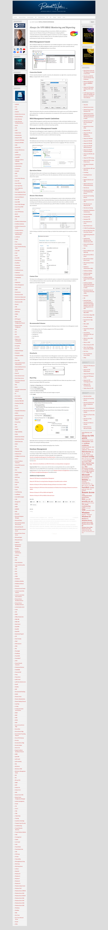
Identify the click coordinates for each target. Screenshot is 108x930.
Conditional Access (19, 270)
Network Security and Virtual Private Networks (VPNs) (89, 291)
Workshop (17, 908)
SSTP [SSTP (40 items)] (92, 501)
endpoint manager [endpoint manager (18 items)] (90, 454)
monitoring (72, 524)
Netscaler (17, 586)
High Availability (18, 431)
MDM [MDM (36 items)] (87, 472)
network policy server (19, 607)
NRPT (16, 614)
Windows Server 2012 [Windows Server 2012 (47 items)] (87, 522)
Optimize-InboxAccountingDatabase (61, 470)
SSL (16, 777)
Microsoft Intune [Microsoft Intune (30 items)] (85, 477)
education (17, 336)
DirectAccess (17, 292)
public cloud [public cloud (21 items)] (84, 489)
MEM (16, 506)
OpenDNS (17, 626)
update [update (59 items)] (84, 508)
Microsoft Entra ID (19, 527)
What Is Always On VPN (89, 344)
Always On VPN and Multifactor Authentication (88, 134)
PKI (47, 17)
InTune (16, 458)
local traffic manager (19, 497)
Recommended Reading (20, 691)
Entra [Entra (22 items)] (83, 458)
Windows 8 (17, 881)
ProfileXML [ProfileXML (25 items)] (92, 487)
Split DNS (17, 756)
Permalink (50, 517)
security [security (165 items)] (85, 501)
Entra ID (17, 373)
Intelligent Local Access (20, 456)
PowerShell (17, 656)
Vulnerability (18, 859)
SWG (16, 792)
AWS (16, 173)
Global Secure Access (19, 415)
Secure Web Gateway (19, 738)
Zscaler (16, 921)
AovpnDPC (17, 157)
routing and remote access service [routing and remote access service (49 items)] (87, 496)
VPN (16, 851)
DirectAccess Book (30, 17)
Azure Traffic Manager (20, 204)
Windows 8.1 (17, 883)
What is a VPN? (87, 342)
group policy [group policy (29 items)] (89, 460)
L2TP (16, 484)
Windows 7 (17, 878)
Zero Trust (17, 915)
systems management (19, 801)
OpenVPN (17, 631)
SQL (16, 764)
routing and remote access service (58, 521)
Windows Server (55, 528)
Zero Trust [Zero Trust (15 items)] (83, 531)
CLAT (16, 253)
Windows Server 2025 (19, 905)
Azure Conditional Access (20, 194)
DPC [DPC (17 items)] (82, 453)
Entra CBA (17, 360)
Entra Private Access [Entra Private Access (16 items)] (88, 458)
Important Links (18, 451)
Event (16, 387)
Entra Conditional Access (20, 366)
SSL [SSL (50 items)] (89, 501)
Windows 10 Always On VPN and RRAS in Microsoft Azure (42, 495)
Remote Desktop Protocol (20, 701)
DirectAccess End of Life (20, 299)
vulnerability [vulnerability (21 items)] (88, 510)
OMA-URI (17, 621)
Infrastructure (18, 453)
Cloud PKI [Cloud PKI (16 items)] (83, 448)
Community (17, 265)
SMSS (16, 754)
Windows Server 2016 (19, 898)
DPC (35, 17)
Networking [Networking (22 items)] (84, 481)
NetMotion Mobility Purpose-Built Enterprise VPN (89, 279)
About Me (59, 17)
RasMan (17, 686)
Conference (17, 272)
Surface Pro (17, 787)
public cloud (17, 679)
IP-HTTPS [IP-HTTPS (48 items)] (89, 465)
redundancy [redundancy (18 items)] (84, 490)
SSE (16, 775)
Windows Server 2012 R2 (20, 895)
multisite (17, 555)
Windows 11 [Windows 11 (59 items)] (85, 518)
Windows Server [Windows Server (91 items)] (87, 520)
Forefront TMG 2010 (19, 401)
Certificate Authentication (20, 221)
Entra (16, 358)
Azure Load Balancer (19, 197)
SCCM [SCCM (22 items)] (87, 499)
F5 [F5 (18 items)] (82, 460)
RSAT (16, 715)
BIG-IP (16, 214)
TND (16, 811)
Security (17, 740)
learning (17, 487)
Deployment (17, 282)
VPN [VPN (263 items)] (83, 510)
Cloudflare (17, 262)
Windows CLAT (18, 888)
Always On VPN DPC (19, 142)
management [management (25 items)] (91, 471)
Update (16, 839)
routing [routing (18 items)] (83, 494)
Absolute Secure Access (20, 114)
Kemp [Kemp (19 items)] (83, 469)
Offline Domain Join (19, 616)
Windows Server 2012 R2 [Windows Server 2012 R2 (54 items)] (87, 524)
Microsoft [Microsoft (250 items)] (86, 475)
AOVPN (16, 152)
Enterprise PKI (87, 216)
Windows (49, 528)
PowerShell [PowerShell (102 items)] (85, 487)
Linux (16, 489)
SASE (16, 717)
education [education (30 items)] (88, 453)
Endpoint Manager (19, 350)
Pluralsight (17, 651)
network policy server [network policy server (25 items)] (86, 483)
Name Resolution (18, 562)
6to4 (16, 106)
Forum (16, 405)
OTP (16, 636)
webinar (17, 868)
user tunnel (17, 842)
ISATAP (16, 475)
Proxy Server (17, 677)
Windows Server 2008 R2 (20, 890)
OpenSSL (17, 629)
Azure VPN (17, 209)
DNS (16, 306)
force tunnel (17, 396)
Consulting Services (19, 275)
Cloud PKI (17, 258)
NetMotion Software (19, 583)
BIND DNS (17, 216)
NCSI (16, 574)
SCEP (16, 722)
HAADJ (16, 429)
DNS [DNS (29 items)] (92, 452)
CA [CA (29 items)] (82, 443)
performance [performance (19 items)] (86, 485)
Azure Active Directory (20, 178)
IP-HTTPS (17, 467)
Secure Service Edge (19, 731)
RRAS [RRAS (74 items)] (83, 499)
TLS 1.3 (16, 808)
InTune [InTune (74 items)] (84, 465)
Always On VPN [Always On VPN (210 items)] (88, 436)
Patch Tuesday (18, 638)
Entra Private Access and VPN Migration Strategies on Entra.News (89, 72)
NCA (16, 571)
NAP (16, 569)
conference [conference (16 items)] (87, 448)
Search (92, 21)
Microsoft (17, 514)
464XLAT (17, 104)
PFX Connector (18, 643)
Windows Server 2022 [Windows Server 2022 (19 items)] (85, 530)
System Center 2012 (19, 794)
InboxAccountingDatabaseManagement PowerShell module (42, 457)
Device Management (19, 284)
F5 (15, 393)
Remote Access (18, 696)
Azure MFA (17, 202)
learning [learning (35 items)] (86, 469)
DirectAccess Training (88, 208)
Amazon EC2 (17, 147)
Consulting (15, 17)
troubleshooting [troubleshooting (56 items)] (86, 506)
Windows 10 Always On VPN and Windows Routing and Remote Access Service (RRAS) (48, 484)
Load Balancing (18, 492)
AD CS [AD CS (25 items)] (83, 433)
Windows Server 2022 (19, 903)
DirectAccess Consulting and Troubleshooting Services (89, 192)
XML (16, 912)
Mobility (17, 548)
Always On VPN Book (22, 17)
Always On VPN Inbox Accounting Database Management (42, 478)
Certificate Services (19, 230)
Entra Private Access (41, 17)
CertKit (16, 239)
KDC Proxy (17, 477)
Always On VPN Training (89, 158)
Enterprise (17, 353)
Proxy (16, 674)
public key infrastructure (20, 682)
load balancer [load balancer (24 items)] (91, 469)
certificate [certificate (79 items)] (87, 443)
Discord (16, 304)
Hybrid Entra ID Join (19, 439)
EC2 (16, 332)
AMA (16, 145)
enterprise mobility (19, 355)
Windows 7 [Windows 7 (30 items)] (84, 514)
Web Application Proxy (20, 861)
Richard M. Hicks (34, 517)
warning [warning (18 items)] (92, 510)
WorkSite (17, 910)
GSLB (16, 427)
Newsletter (86, 295)
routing (16, 706)
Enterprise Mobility (88, 214)
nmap (16, 609)
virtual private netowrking (38, 528)
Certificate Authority (19, 224)
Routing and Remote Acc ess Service (70, 526)
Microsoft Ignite (18, 537)
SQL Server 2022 (18, 768)
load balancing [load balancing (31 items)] (85, 471)
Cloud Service (18, 260)
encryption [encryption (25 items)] (84, 454)
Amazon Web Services (19, 150)
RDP (16, 689)
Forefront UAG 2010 (19, 403)
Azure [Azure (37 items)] (92, 441)
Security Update (18, 745)
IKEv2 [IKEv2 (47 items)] (83, 463)
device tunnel (18, 287)
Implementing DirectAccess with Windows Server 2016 (88, 240)
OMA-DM (17, 619)
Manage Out (17, 501)
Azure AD (17, 180)
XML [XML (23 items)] (91, 530)
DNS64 (16, 314)
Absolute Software (19, 116)
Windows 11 (17, 876)
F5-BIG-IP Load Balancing (89, 228)
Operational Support (19, 634)
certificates (17, 236)
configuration (53, 524)
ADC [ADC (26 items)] (91, 432)
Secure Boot (17, 729)
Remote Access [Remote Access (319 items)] (88, 492)
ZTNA (16, 924)
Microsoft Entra (18, 520)
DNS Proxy (17, 311)
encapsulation (18, 343)
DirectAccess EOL (18, 302)
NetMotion (17, 578)
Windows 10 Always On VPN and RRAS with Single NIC (41, 492)
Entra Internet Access (19, 375)
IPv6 (50, 17)
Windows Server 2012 (19, 893)
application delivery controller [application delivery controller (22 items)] (87, 439)
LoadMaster (17, 494)
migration (17, 542)
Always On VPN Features (89, 373)
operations (41, 526)
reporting (17, 704)
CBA (16, 219)
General (16, 408)
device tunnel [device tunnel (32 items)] (91, 449)
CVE (16, 280)
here (35, 460)
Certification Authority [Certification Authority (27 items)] (86, 447)
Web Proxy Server (19, 866)
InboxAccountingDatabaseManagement (39, 472)
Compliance (17, 267)
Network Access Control (20, 588)
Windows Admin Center (20, 886)
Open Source (17, 624)
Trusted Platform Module (20, 832)
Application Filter (19, 163)
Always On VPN (18, 137)
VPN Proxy (17, 854)
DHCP (16, 289)
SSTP (16, 785)
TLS (16, 806)
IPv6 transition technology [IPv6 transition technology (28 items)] (87, 468)
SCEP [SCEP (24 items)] (90, 499)
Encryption (17, 345)
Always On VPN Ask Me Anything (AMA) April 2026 (89, 89)
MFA (16, 511)
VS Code (16, 856)
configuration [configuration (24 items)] (84, 449)
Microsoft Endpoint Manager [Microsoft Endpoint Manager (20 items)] (87, 476)
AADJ (16, 109)
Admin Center (18, 132)
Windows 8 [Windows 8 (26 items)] (89, 514)
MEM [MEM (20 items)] (91, 472)
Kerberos (17, 482)
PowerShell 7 (18, 658)
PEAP (16, 641)
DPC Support (17, 319)
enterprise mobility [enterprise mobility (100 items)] (88, 457)
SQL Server (17, 766)
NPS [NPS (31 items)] (83, 485)
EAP (16, 329)
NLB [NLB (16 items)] (91, 483)
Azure (16, 176)
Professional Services (19, 667)
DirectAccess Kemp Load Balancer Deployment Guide (89, 404)
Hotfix (16, 434)
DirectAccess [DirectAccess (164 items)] (86, 452)
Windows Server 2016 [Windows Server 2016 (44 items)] (87, 527)
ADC (16, 128)
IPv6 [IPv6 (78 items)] (86, 467)
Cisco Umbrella (18, 244)
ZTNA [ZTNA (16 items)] (83, 532)
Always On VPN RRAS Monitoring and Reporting (52, 27)
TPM (16, 813)
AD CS (16, 125)
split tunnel (17, 759)
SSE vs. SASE (86, 323)
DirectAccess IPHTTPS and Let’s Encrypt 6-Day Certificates (89, 77)
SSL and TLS (17, 780)
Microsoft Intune (18, 539)
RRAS (16, 712)
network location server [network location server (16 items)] (85, 482)
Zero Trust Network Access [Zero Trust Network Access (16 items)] (90, 531)
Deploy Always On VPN (88, 388)
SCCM (16, 720)
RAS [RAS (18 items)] (91, 489)
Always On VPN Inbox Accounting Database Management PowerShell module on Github (48, 481)
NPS (16, 612)
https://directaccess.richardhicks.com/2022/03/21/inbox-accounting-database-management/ (50, 463)
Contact (64, 17)
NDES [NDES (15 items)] (90, 480)
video (16, 844)
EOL (16, 384)
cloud (16, 255)
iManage (17, 449)
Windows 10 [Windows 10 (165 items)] (86, 516)
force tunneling (18, 398)
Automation (17, 168)
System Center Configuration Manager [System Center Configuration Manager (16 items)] (88, 502)
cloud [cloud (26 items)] (93, 447)
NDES (16, 576)
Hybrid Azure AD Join (19, 436)
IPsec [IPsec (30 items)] (83, 467)
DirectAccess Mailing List (89, 408)
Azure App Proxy (18, 185)
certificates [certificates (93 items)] (85, 445)
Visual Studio (18, 846)
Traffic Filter (17, 816)
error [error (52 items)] (93, 458)
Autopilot (17, 171)
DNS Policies (17, 309)
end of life (17, 348)
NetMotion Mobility (19, 581)
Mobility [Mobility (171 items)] (85, 480)
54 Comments (75, 517)
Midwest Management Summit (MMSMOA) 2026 (88, 83)
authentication (18, 166)
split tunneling (18, 761)
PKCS (16, 646)
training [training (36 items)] (86, 504)
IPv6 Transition (18, 472)
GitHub (16, 413)
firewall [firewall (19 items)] (84, 460)
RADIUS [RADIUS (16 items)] (88, 489)
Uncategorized (18, 837)
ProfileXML (17, 669)
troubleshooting (18, 825)
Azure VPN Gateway (19, 211)
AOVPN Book (18, 154)
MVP (16, 557)
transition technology (19, 820)
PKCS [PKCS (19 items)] (90, 485)
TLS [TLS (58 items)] (83, 504)
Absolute (17, 111)
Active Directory (18, 119)
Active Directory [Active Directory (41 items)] (86, 432)
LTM (16, 499)
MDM (16, 504)
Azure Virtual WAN (19, 206)
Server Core (17, 747)
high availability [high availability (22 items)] (85, 461)
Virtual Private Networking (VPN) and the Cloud (88, 334)
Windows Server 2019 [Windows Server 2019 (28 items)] (86, 528)
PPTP (16, 660)
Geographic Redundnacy (20, 410)
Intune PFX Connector (20, 465)
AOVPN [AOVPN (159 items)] (84, 438)
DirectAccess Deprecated (20, 297)
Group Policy (17, 422)
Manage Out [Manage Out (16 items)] (84, 472)
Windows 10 (17, 873)
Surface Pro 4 (18, 790)
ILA (16, 446)
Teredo (16, 803)
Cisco (16, 241)
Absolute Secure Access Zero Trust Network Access (88, 122)
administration (18, 135)
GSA (16, 424)
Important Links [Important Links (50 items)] (89, 463)
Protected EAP (18, 672)
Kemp (16, 479)
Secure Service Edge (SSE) (89, 315)
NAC (16, 560)
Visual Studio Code (19, 849)
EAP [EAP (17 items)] (84, 453)
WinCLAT (17, 871)
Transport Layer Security (20, 823)
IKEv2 (16, 444)
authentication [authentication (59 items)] (86, 441)
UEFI (16, 834)
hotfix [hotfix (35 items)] (90, 461)
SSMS (16, 782)
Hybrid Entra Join (19, 441)
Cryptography (18, 277)
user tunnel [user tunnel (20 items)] (88, 507)
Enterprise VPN (87, 219)
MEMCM (17, 509)
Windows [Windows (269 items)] (85, 513)
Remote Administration (20, 699)
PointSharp (17, 653)
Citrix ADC (17, 250)
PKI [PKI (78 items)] (93, 485)
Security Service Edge (19, 742)
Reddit (16, 694)
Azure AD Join (18, 183)
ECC (16, 334)
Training (54, 17)
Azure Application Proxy (20, 192)
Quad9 (16, 684)
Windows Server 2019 (19, 900)
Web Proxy (17, 864)
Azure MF (17, 199)
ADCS (16, 130)
